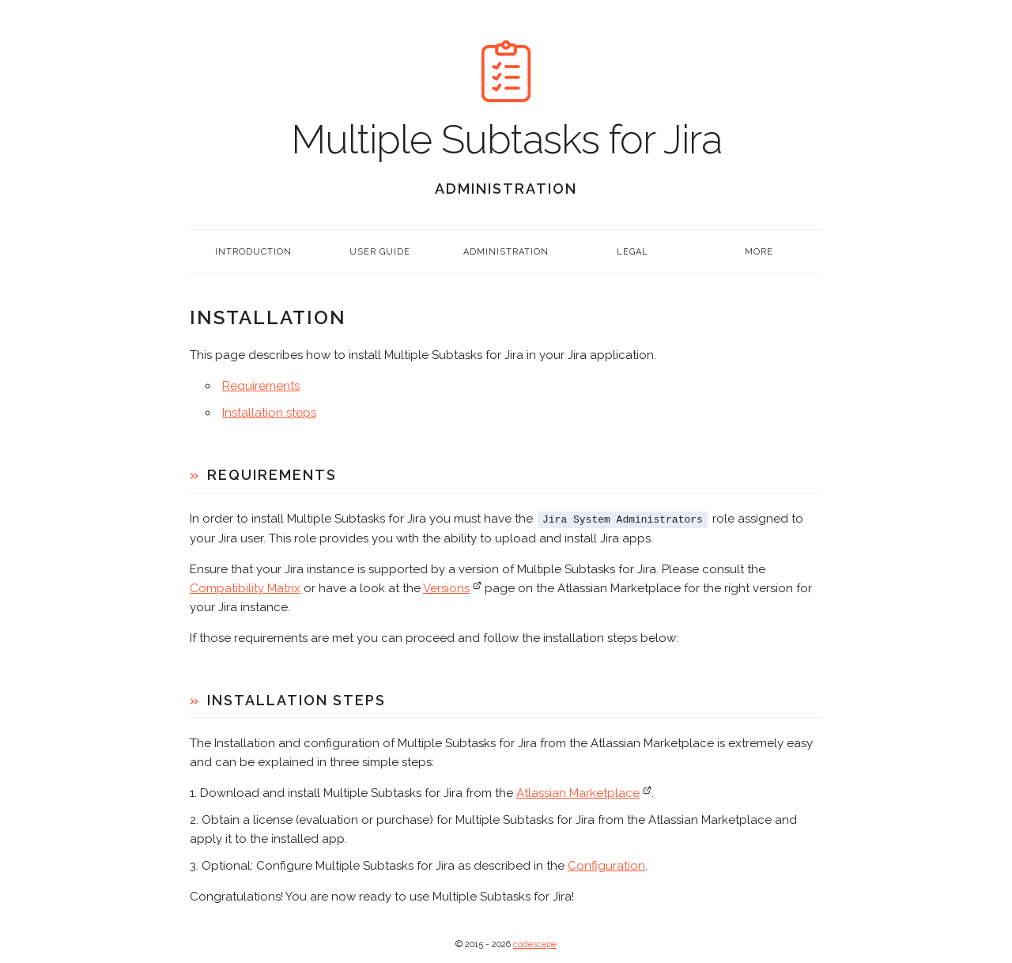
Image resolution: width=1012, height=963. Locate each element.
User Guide (379, 252)
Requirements (261, 386)
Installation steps (269, 413)
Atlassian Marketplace (578, 792)
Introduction (253, 252)
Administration (506, 252)
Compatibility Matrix (245, 587)
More (759, 252)
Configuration (606, 865)
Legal (632, 252)
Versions (446, 587)
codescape (535, 943)
